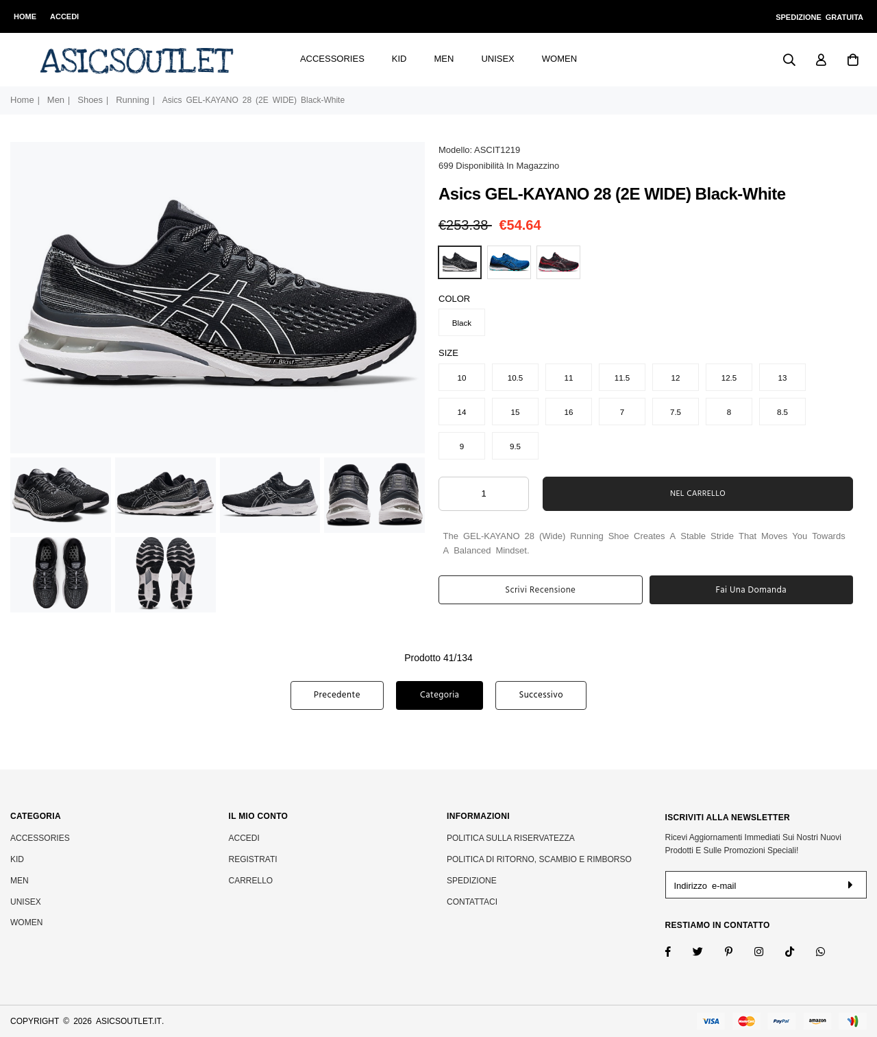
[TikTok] (798, 953)
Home (25, 16)
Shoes (90, 100)
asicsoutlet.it (129, 1021)
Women (559, 58)
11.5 (622, 377)
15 (515, 411)
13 (782, 377)
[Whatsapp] (829, 953)
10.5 (515, 377)
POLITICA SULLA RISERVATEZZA (511, 838)
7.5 (675, 411)
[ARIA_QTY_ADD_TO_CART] (483, 494)
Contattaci (472, 902)
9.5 (515, 446)
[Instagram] (737, 953)
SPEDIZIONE (472, 880)
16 (569, 411)
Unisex (497, 58)
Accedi (64, 16)
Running (132, 100)
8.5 (782, 411)
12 (675, 377)
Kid (399, 58)
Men (444, 58)
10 (462, 377)
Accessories (332, 58)
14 (462, 411)
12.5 (729, 377)
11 (569, 377)
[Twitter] (707, 953)
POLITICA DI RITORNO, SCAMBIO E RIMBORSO (539, 859)
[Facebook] (677, 953)
